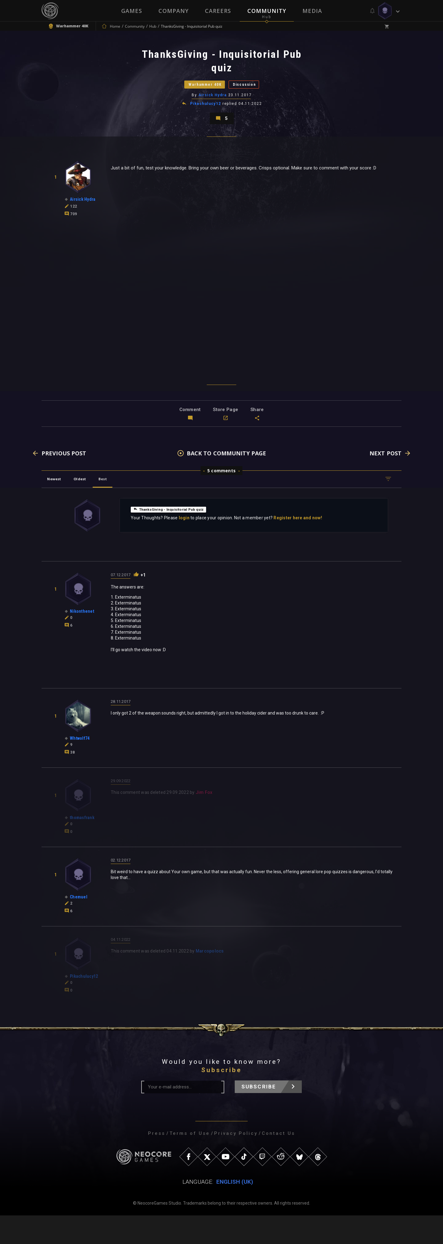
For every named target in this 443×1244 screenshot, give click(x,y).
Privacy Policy (235, 1162)
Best (120, 507)
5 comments (221, 499)
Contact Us (278, 1162)
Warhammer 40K (196, 95)
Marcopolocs (210, 980)
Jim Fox (204, 821)
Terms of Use (190, 1162)
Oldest (90, 507)
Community (267, 10)
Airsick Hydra (213, 110)
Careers (218, 10)
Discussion (257, 95)
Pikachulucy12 (206, 119)
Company (173, 10)
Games (131, 10)
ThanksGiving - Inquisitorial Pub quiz (175, 538)
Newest (58, 507)
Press (156, 1162)
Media (313, 10)
